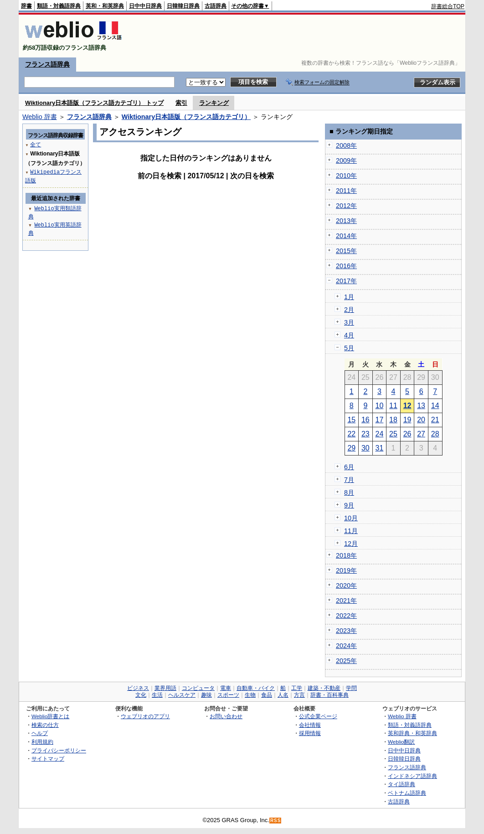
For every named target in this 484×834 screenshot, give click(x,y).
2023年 (346, 630)
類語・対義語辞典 (59, 6)
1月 (349, 296)
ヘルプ (39, 733)
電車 (225, 688)
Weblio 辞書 (39, 116)
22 (351, 434)
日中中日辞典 (145, 6)
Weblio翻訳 (401, 742)
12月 (351, 543)
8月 (349, 492)
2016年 (346, 265)
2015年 (346, 250)
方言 (299, 695)
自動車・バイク (256, 688)
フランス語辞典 (47, 64)
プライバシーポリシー (58, 750)
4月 (349, 335)
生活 (157, 695)
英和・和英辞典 (105, 6)
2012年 (346, 205)
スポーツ (228, 695)
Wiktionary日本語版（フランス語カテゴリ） (186, 116)
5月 (349, 348)
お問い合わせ (226, 716)
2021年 (346, 600)
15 (351, 420)
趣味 (206, 695)
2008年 (346, 145)
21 (435, 420)
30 (365, 448)
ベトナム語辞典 (407, 793)
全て (35, 144)
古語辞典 (216, 6)
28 (435, 434)
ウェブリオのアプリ (145, 716)
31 (380, 448)
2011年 (346, 190)
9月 (349, 505)
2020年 (346, 585)
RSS (275, 820)
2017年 (346, 281)
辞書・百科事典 (329, 695)
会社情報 (310, 725)
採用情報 (310, 733)
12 (407, 405)
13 (421, 405)
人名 (283, 695)
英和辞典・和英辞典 (412, 733)
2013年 (346, 220)
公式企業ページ (318, 716)
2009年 (346, 160)
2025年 (346, 660)
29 (351, 448)
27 (421, 434)
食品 (266, 695)
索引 (181, 102)
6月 (349, 467)
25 (393, 434)
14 (435, 405)
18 (393, 420)
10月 (351, 518)
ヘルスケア (182, 695)
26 (407, 434)
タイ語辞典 (401, 784)
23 (365, 434)
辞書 (26, 6)
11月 (351, 530)
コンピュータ (198, 688)
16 (365, 420)
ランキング (214, 102)
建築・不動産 (324, 688)
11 (393, 405)
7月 (349, 479)
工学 (296, 688)
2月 (349, 309)
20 (421, 420)
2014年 (346, 235)
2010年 (346, 175)
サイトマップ (47, 758)
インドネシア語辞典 (412, 776)
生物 (250, 695)
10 (380, 405)
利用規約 (42, 742)
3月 (349, 322)
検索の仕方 (45, 725)
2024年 (346, 645)
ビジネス (138, 688)
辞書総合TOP (447, 6)
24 (380, 434)
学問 (351, 688)
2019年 (346, 570)
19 (407, 420)
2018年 (346, 555)
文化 (140, 695)
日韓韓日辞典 (183, 6)
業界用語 (165, 688)
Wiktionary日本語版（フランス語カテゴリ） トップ (94, 102)
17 (380, 420)
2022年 (346, 615)
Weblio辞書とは (50, 716)
